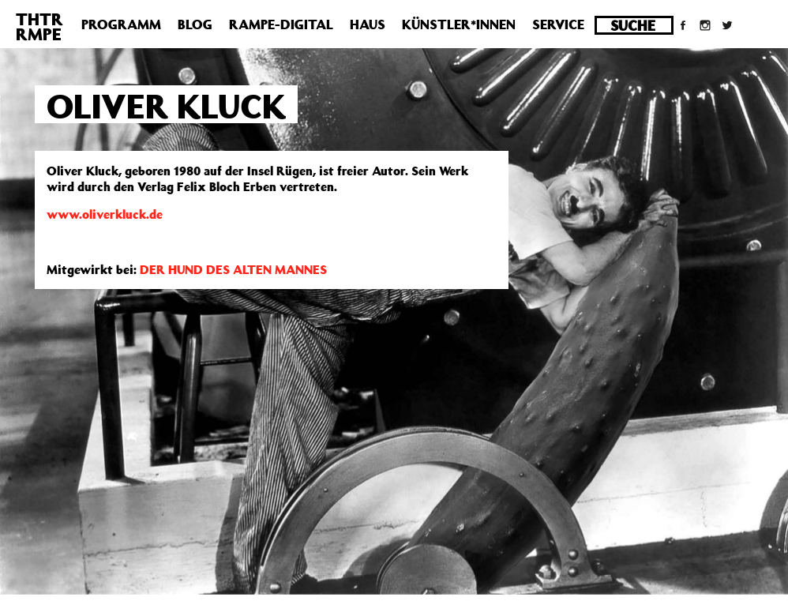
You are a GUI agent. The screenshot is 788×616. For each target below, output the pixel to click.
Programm (121, 24)
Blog (195, 24)
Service (558, 24)
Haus (367, 24)
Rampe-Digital (281, 24)
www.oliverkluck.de (105, 214)
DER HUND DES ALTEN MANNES (233, 269)
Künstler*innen (459, 24)
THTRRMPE (39, 26)
